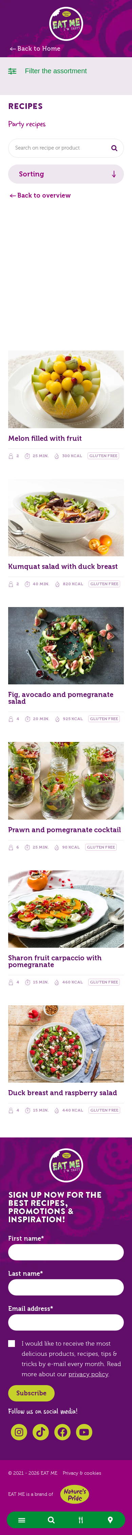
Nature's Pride (74, 1494)
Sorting (31, 174)
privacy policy (88, 1374)
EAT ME (66, 24)
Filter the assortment (47, 70)
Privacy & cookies (82, 1473)
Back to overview (44, 195)
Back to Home (38, 48)
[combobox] (66, 148)
